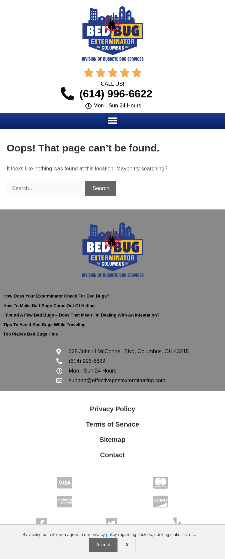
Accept (103, 544)
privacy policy (104, 534)
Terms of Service (112, 424)
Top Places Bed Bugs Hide (30, 334)
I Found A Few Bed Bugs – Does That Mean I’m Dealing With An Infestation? (81, 315)
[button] (112, 120)
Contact (112, 455)
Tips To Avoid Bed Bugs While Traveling (44, 324)
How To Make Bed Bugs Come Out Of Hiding (49, 305)
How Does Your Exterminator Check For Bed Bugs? (56, 296)
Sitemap (113, 439)
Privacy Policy (112, 409)
